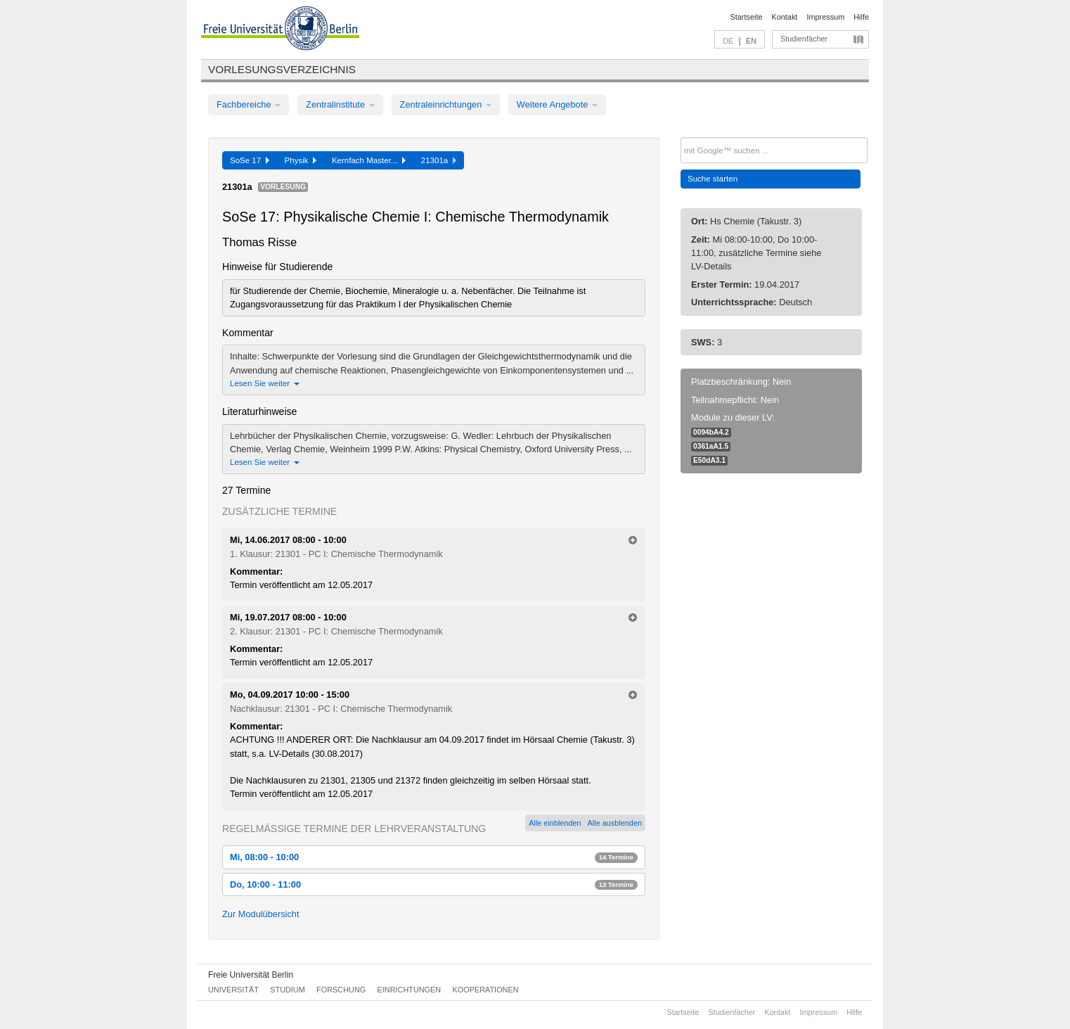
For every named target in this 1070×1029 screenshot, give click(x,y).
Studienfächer (803, 38)
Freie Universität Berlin (250, 975)
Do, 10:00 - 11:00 (434, 884)
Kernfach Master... (369, 160)
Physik (300, 160)
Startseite (746, 17)
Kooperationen (486, 989)
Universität (233, 989)
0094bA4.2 (711, 432)
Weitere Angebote (557, 104)
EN (751, 41)
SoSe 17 (249, 160)
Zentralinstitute (340, 104)
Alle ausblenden (615, 823)
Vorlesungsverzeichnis (282, 69)
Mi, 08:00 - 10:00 (434, 857)
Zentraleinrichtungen (445, 104)
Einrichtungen (409, 989)
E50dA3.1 (709, 460)
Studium (287, 989)
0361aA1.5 (710, 446)
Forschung (341, 989)
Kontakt (785, 17)
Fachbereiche (249, 104)
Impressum (825, 17)
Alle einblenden (555, 823)
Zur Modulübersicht (260, 914)
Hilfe (861, 17)
